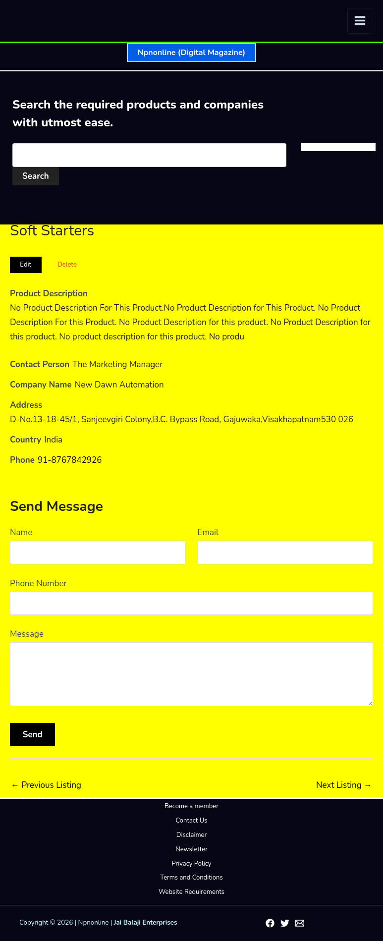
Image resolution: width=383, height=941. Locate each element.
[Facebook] (270, 923)
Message (27, 634)
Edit (25, 264)
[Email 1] (299, 923)
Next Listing (344, 785)
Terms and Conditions (191, 877)
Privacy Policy (191, 863)
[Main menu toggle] (360, 21)
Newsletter (191, 849)
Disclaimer (191, 834)
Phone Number (38, 583)
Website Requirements (191, 891)
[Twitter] (284, 923)
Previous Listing (46, 785)
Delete (67, 264)
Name (21, 532)
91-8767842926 (70, 460)
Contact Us (191, 820)
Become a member (191, 806)
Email (208, 532)
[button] (191, 52)
